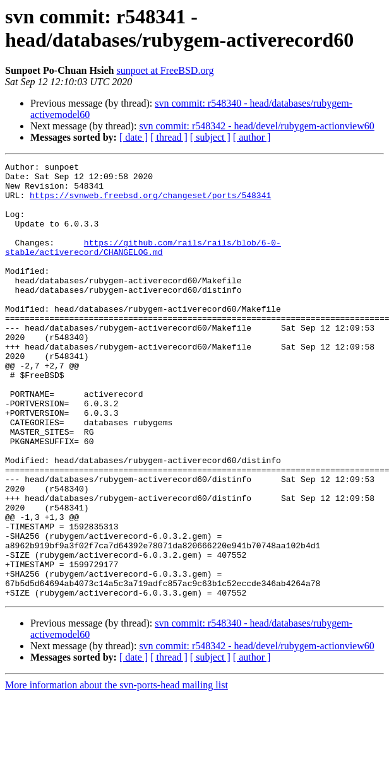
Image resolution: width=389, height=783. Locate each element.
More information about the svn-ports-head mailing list (116, 772)
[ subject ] (210, 137)
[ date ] (133, 137)
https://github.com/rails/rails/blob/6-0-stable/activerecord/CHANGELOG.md (143, 265)
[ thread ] (169, 137)
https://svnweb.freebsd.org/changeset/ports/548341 (150, 202)
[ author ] (252, 137)
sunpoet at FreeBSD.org (165, 70)
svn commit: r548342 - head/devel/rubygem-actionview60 (256, 126)
